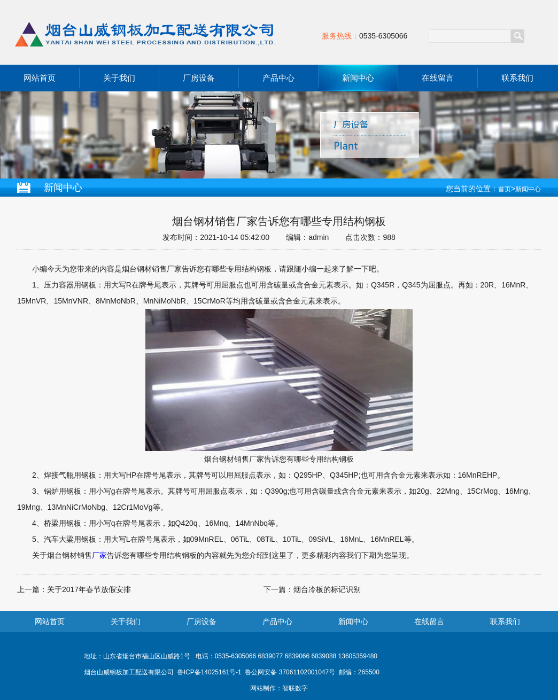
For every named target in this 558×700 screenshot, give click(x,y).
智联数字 (295, 688)
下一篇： (278, 589)
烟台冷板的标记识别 (327, 589)
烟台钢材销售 (69, 555)
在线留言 (438, 77)
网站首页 (40, 77)
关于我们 (119, 77)
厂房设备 (199, 77)
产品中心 (278, 77)
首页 (504, 189)
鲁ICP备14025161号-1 (209, 672)
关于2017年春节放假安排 (89, 589)
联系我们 (517, 77)
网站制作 (263, 688)
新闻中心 (358, 77)
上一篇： (32, 589)
